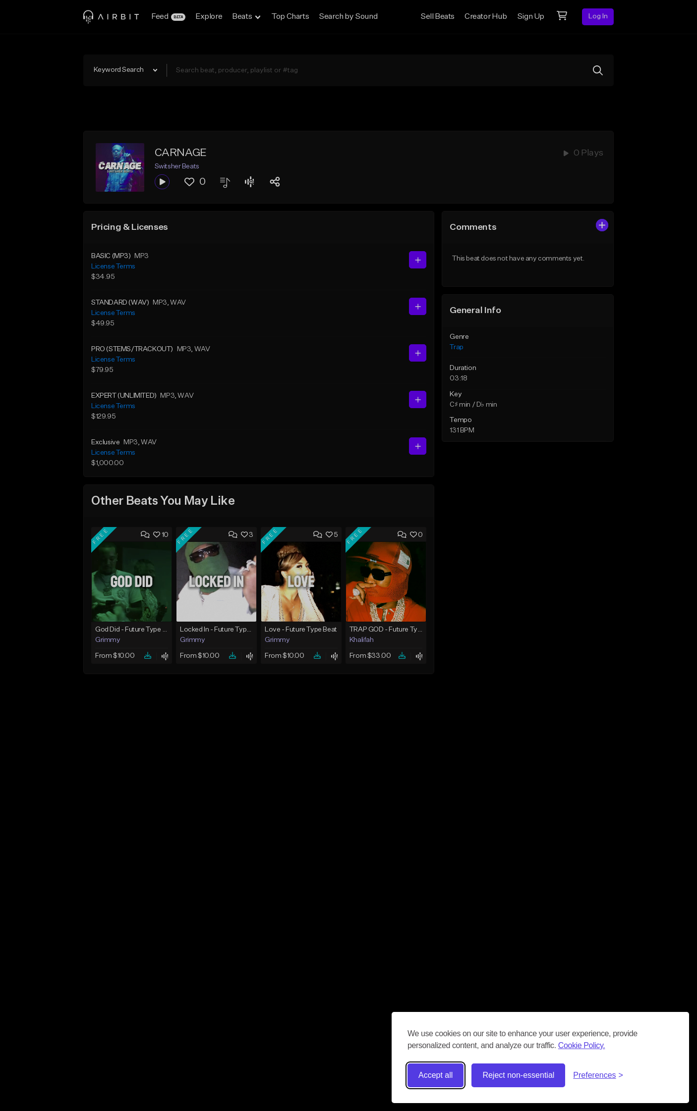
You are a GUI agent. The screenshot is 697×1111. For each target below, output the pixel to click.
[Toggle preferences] (598, 1075)
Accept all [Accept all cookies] (435, 1075)
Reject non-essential (518, 1075)
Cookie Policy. (581, 1045)
